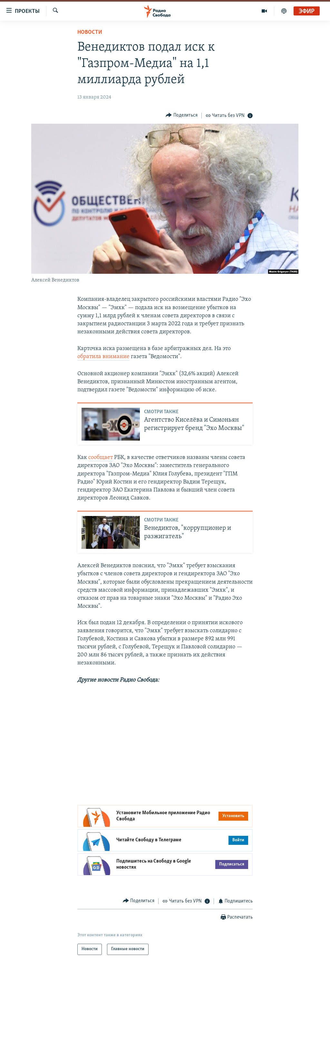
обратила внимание (103, 357)
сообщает (100, 457)
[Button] (182, 115)
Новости (89, 32)
